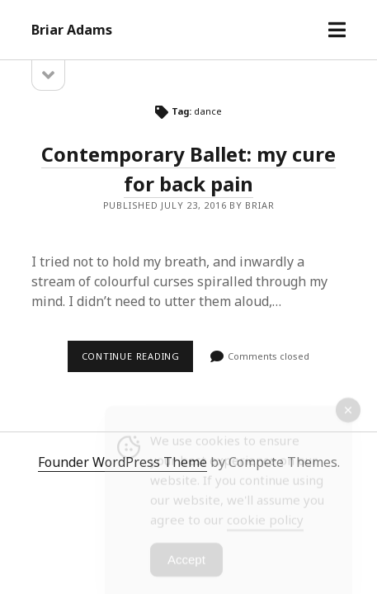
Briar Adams (71, 30)
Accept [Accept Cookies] (186, 564)
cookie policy (265, 524)
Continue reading (138, 360)
